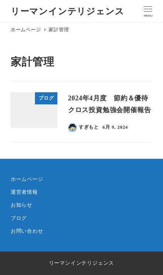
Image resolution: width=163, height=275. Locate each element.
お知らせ (21, 205)
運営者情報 (24, 192)
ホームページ (27, 179)
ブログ (19, 218)
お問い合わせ (27, 231)
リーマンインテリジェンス (67, 11)
